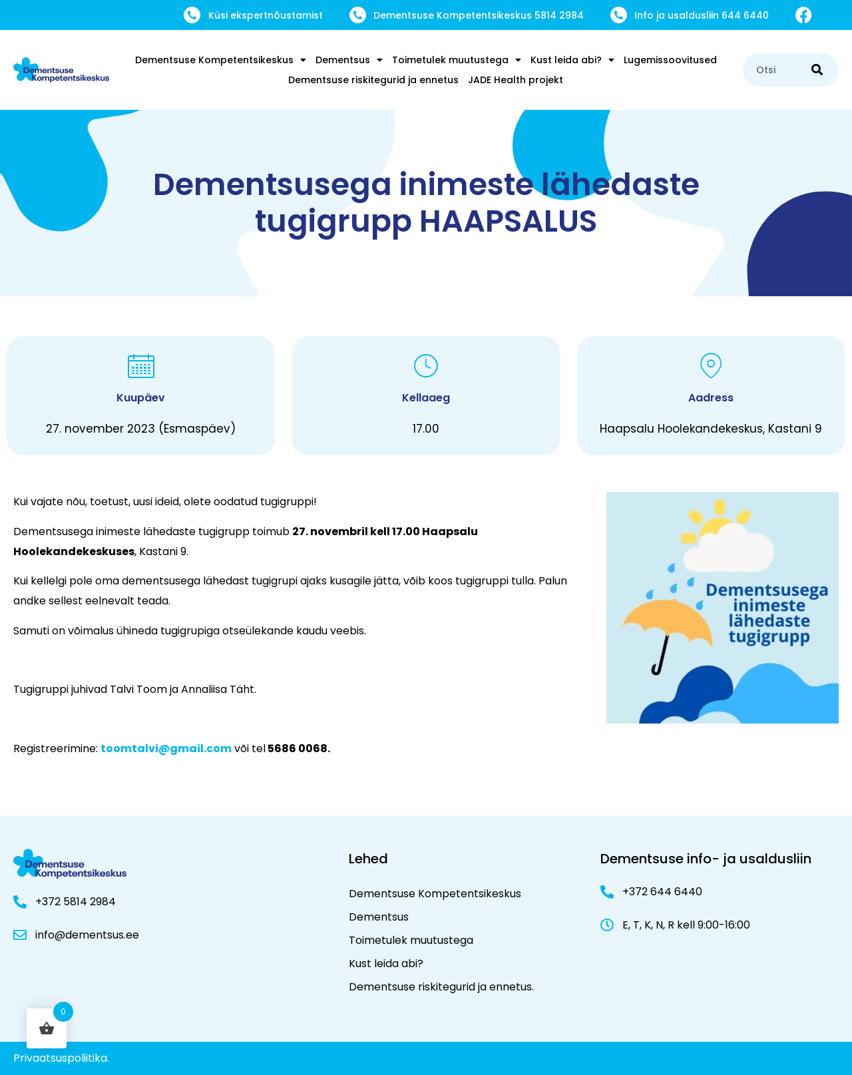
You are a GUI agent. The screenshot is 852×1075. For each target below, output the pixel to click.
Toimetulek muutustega (456, 60)
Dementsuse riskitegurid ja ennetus (373, 80)
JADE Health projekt (515, 80)
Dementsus (349, 60)
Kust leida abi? (572, 60)
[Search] (817, 70)
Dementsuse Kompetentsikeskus (220, 60)
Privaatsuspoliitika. (61, 1058)
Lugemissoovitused (670, 60)
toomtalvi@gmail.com (166, 748)
